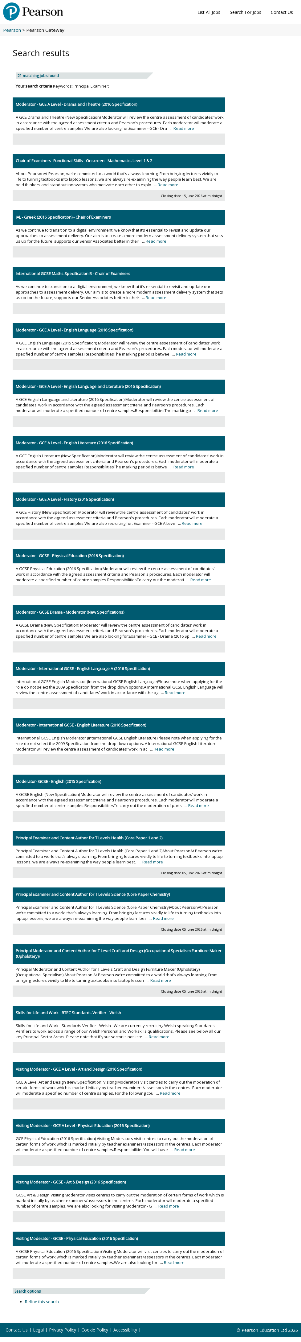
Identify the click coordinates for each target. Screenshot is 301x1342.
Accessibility (125, 1330)
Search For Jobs (245, 12)
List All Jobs (208, 12)
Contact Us (282, 12)
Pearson (12, 30)
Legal (38, 1330)
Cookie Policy (94, 1330)
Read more (183, 128)
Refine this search (42, 1301)
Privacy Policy (62, 1330)
